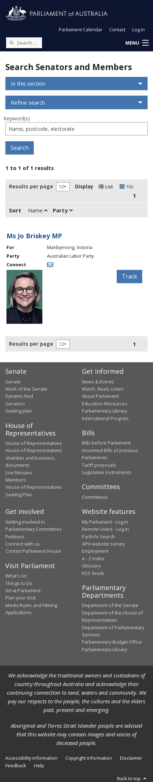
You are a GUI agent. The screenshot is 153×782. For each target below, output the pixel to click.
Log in (138, 29)
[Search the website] (24, 42)
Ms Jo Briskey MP (34, 235)
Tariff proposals (99, 465)
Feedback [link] (15, 765)
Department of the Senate (110, 605)
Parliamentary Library (104, 411)
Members (15, 480)
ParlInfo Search (98, 536)
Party (63, 210)
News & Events (98, 381)
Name (37, 210)
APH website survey (103, 543)
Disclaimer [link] (131, 758)
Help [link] (39, 765)
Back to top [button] (132, 778)
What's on (16, 575)
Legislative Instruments (106, 472)
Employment (95, 551)
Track (129, 276)
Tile (127, 186)
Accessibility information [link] (31, 758)
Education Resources (105, 403)
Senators (15, 403)
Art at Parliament (23, 590)
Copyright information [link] (88, 758)
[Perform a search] (11, 42)
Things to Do (18, 583)
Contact (117, 29)
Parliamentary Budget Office (112, 642)
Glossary (91, 565)
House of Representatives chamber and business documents (33, 457)
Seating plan (18, 411)
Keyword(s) (17, 118)
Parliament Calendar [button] (80, 29)
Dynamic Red (19, 396)
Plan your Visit (20, 597)
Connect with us (22, 543)
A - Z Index (93, 558)
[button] (137, 43)
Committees (95, 497)
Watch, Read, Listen (103, 389)
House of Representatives (33, 443)
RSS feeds (93, 573)
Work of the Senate (26, 389)
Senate (13, 381)
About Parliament (100, 396)
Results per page (31, 186)
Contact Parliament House (33, 551)
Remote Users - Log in (105, 529)
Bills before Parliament (106, 443)
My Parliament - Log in (105, 522)
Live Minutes (18, 472)
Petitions (14, 536)
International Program (105, 418)
